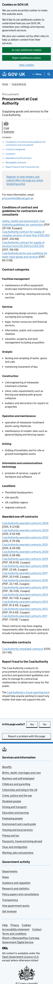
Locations (10, 153)
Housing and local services (17, 829)
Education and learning (15, 812)
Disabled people (11, 801)
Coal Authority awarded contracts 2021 (25, 544)
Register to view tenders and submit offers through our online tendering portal (24, 180)
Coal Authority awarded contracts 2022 (25, 537)
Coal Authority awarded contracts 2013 (25, 601)
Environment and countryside (19, 824)
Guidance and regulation (16, 882)
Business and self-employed (18, 778)
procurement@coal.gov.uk (17, 198)
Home (5, 84)
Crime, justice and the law (17, 795)
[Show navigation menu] (37, 74)
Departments (10, 871)
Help (5, 925)
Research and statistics (15, 888)
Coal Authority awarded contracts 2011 (24, 616)
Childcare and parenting (16, 784)
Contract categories (15, 149)
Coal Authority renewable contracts (22, 648)
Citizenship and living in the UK (19, 789)
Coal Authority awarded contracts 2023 (25, 530)
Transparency (10, 900)
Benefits (7, 767)
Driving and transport (14, 807)
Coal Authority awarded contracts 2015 (25, 587)
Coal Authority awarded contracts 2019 (25, 558)
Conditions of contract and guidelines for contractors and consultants (26, 143)
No (46, 724)
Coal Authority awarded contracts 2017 (25, 573)
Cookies (26, 925)
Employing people (12, 818)
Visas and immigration (14, 847)
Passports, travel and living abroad (22, 841)
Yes (34, 724)
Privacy (14, 925)
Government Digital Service (17, 942)
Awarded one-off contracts (19, 158)
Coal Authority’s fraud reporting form (28, 692)
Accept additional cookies (27, 50)
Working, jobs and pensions (17, 852)
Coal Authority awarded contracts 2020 (25, 551)
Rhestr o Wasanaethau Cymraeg (20, 938)
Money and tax (10, 835)
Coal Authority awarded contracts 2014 (25, 594)
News (5, 877)
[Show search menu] (48, 74)
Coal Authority (19, 84)
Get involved (9, 911)
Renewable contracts (16, 162)
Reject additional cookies (26, 57)
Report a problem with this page (26, 736)
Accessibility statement (15, 929)
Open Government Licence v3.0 (20, 956)
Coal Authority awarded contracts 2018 (25, 566)
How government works (16, 905)
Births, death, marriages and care (21, 772)
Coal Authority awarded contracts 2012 (25, 608)
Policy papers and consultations (20, 894)
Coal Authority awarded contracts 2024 (25, 523)
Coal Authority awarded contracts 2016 (25, 580)
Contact (37, 929)
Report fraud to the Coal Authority (22, 167)
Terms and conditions (14, 933)
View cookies (26, 65)
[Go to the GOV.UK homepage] (13, 74)
